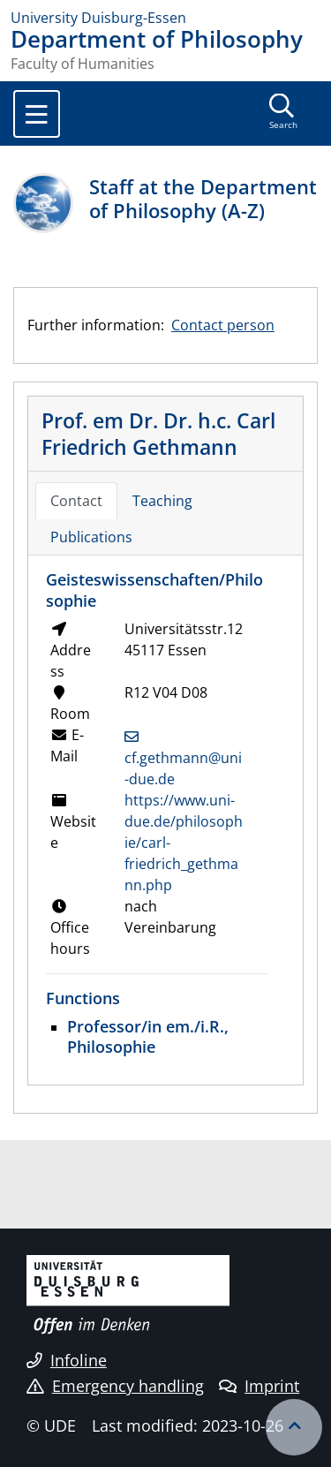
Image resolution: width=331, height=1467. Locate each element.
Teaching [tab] (162, 500)
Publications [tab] (91, 537)
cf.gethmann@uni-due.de (183, 768)
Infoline (66, 1360)
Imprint (259, 1385)
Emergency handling (115, 1385)
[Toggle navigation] (36, 114)
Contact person (223, 325)
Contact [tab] (76, 500)
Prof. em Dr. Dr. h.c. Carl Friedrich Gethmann (158, 433)
